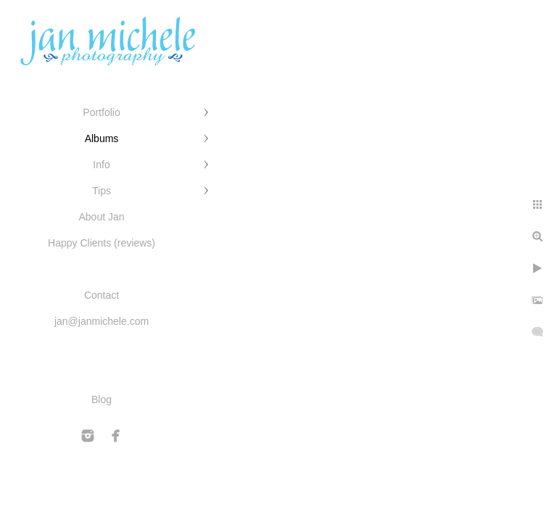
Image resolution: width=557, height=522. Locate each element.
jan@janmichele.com (101, 321)
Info (101, 164)
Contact (101, 295)
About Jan (101, 217)
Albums (102, 138)
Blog (101, 399)
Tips (101, 190)
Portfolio (101, 112)
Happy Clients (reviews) (101, 243)
